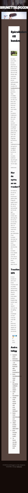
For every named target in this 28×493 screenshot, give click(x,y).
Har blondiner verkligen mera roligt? (15, 386)
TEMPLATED (19, 466)
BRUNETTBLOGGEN (14, 8)
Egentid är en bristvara (15, 357)
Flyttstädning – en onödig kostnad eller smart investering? (16, 366)
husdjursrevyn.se (15, 88)
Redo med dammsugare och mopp (16, 417)
